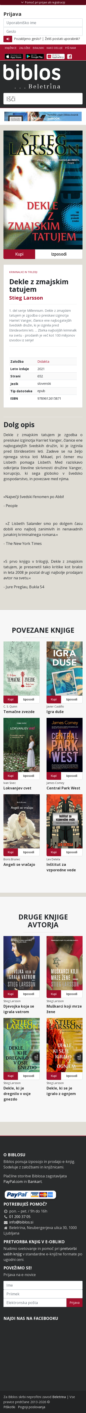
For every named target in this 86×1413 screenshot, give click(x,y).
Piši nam (70, 48)
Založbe (24, 48)
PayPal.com (13, 1181)
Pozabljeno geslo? (27, 38)
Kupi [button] (19, 254)
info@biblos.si (21, 1222)
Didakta (43, 361)
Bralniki (38, 48)
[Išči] (43, 98)
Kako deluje (55, 48)
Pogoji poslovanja (31, 1407)
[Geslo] (43, 31)
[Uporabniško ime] (43, 22)
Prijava (74, 1302)
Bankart (35, 1181)
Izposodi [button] (59, 254)
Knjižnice (11, 48)
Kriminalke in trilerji (23, 272)
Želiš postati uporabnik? (62, 38)
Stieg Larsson (26, 297)
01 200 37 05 (20, 1216)
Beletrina (59, 1397)
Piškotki (9, 1407)
